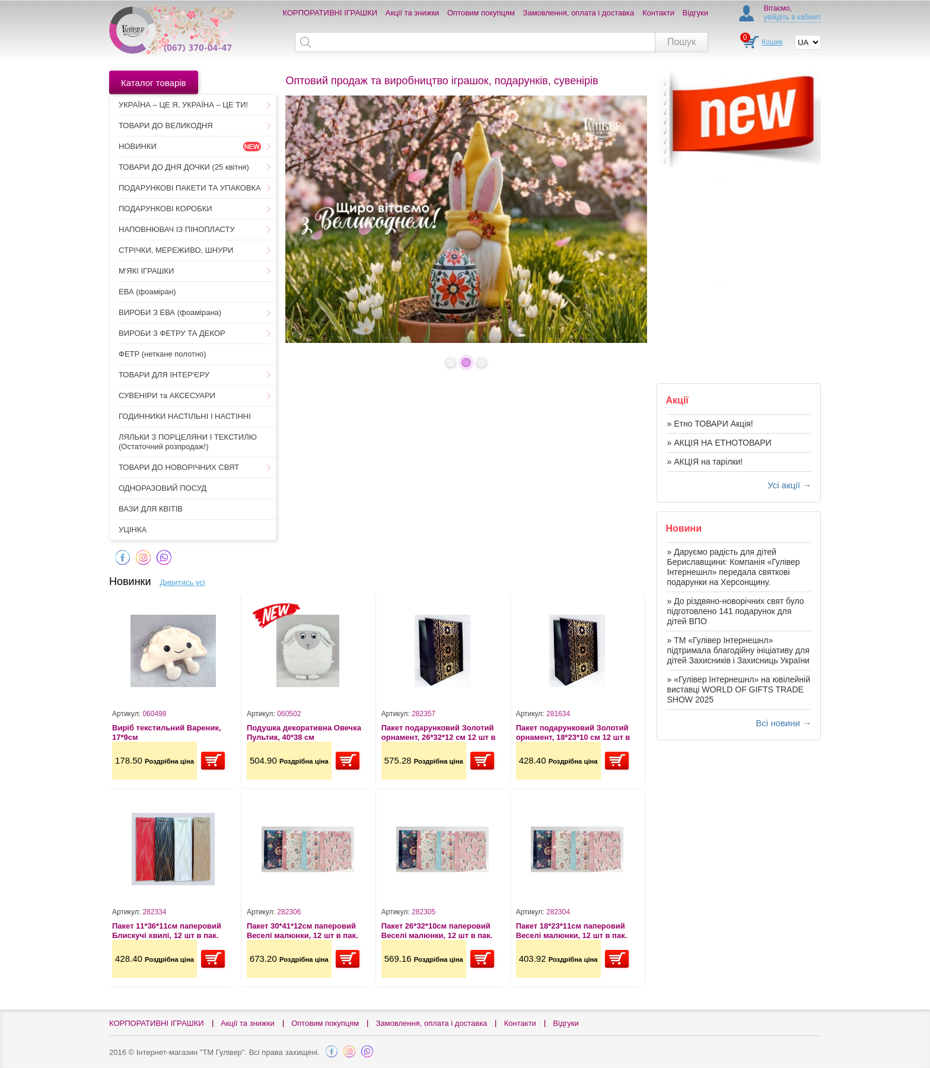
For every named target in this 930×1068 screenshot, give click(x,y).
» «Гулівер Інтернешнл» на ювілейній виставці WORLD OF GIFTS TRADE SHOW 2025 (739, 689)
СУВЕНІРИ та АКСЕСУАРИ (167, 395)
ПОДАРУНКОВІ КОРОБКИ (165, 208)
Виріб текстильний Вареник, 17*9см (166, 732)
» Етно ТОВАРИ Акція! (710, 423)
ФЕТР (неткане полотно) (162, 353)
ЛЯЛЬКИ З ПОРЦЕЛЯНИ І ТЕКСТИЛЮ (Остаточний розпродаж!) (188, 442)
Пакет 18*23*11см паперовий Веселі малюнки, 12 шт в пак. (572, 930)
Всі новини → (783, 723)
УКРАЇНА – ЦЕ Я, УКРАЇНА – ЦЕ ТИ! (183, 104)
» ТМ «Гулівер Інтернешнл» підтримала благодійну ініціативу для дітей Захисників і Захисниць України (738, 650)
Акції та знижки (412, 12)
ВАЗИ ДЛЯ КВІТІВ (151, 508)
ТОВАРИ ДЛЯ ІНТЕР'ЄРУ (164, 374)
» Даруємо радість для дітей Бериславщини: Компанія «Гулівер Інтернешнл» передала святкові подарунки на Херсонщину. (733, 567)
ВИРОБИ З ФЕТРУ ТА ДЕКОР (172, 333)
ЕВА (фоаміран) (147, 291)
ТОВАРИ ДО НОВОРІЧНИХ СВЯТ (179, 467)
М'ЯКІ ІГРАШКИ (146, 270)
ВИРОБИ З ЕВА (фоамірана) (170, 312)
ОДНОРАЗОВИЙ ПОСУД (162, 488)
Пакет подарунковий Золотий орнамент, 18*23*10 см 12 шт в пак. (573, 732)
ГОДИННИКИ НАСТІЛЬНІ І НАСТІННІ (185, 416)
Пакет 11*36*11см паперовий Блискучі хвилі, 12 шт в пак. (166, 930)
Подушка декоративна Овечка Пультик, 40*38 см (304, 732)
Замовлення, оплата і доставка (579, 12)
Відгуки (695, 12)
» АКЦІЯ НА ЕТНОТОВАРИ (719, 442)
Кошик (772, 42)
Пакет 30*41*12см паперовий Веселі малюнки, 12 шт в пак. (302, 930)
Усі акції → (789, 485)
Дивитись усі (182, 582)
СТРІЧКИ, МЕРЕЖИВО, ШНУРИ (176, 250)
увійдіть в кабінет (792, 17)
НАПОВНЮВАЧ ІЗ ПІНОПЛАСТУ (177, 229)
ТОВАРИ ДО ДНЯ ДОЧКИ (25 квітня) (184, 167)
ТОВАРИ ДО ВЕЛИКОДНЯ (166, 125)
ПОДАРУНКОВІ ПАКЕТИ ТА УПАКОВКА (190, 187)
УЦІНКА (132, 529)
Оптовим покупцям (481, 12)
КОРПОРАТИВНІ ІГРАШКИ (330, 12)
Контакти (658, 12)
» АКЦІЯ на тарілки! (705, 461)
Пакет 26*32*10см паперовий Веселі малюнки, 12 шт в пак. (437, 930)
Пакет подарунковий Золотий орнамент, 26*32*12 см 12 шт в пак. (438, 732)
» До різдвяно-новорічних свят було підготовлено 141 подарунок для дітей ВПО (735, 611)
